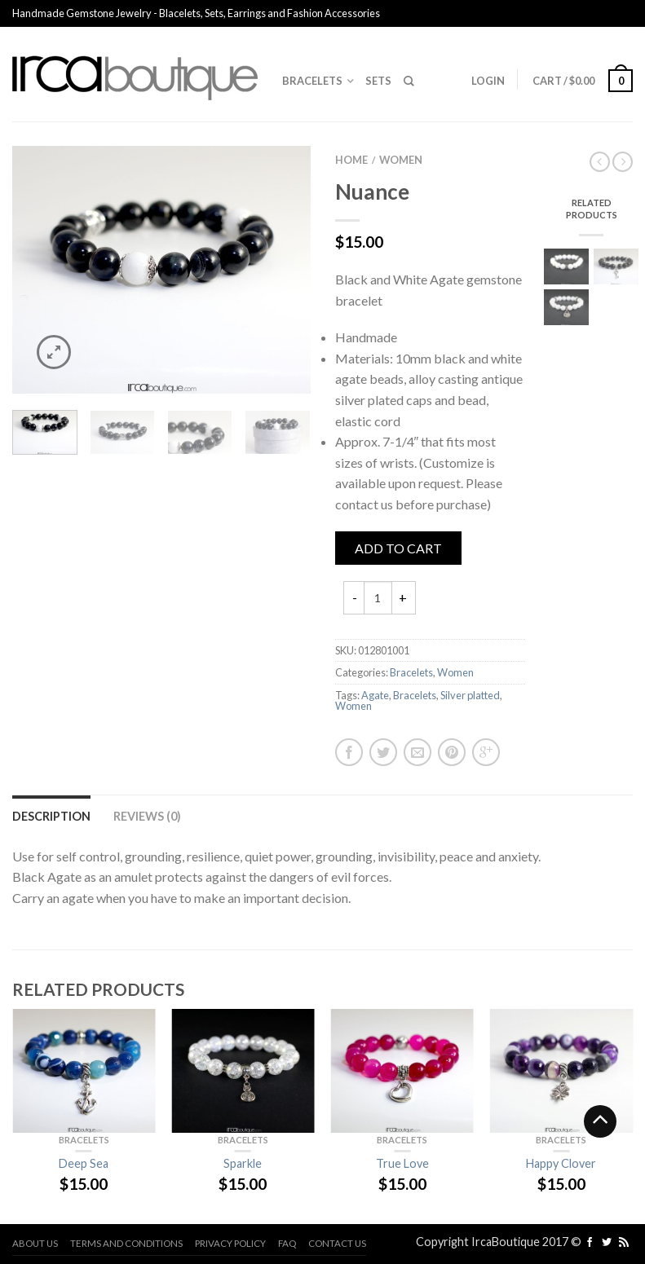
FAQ (287, 1243)
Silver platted (470, 695)
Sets (378, 80)
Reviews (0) (147, 816)
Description (51, 816)
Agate (375, 695)
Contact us (337, 1243)
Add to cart (398, 548)
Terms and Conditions (126, 1243)
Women (400, 159)
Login (488, 80)
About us (35, 1243)
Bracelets (312, 80)
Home (351, 159)
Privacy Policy (230, 1243)
